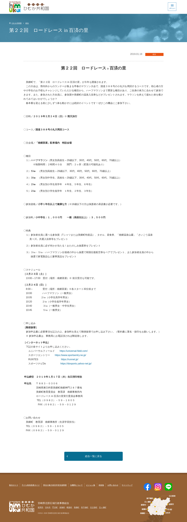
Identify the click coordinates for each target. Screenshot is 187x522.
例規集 (101, 485)
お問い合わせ (113, 485)
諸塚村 (62, 507)
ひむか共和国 (17, 23)
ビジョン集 (90, 485)
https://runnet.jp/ (69, 359)
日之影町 (93, 507)
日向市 (47, 507)
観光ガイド (13, 485)
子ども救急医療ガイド (31, 485)
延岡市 (40, 507)
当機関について (76, 485)
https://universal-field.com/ (74, 351)
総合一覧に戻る (93, 456)
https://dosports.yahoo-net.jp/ (75, 363)
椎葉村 (69, 507)
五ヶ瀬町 (102, 507)
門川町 (55, 507)
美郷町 (76, 507)
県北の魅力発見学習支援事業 (55, 485)
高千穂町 (84, 507)
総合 (27, 23)
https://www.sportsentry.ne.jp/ (70, 355)
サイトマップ (127, 485)
